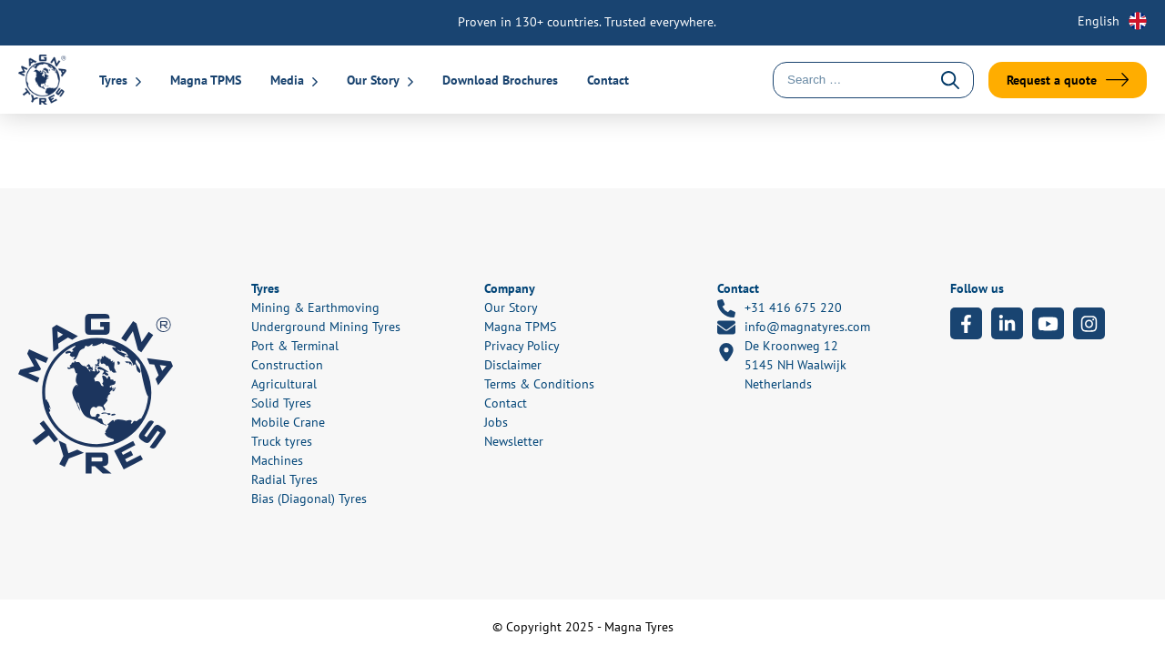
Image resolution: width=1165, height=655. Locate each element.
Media (287, 80)
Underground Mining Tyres (325, 326)
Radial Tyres (284, 479)
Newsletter (513, 441)
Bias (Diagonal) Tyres (309, 498)
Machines (277, 460)
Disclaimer (513, 365)
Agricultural (284, 384)
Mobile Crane (288, 422)
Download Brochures (500, 80)
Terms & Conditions (539, 384)
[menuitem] (1101, 21)
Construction (287, 365)
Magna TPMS (205, 80)
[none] (1101, 21)
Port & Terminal (295, 346)
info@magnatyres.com (793, 327)
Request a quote (1052, 80)
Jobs (496, 422)
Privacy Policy (522, 346)
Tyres (113, 80)
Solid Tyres (281, 403)
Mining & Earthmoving (315, 307)
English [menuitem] (1098, 21)
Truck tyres (281, 441)
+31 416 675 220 (779, 308)
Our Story (373, 80)
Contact (608, 80)
